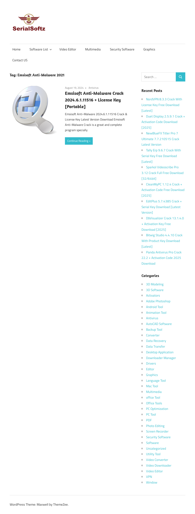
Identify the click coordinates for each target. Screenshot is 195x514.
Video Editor (67, 49)
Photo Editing (155, 425)
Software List (41, 49)
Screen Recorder (157, 431)
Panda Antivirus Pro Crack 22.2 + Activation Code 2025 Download (161, 258)
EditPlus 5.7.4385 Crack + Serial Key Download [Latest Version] (161, 207)
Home (16, 49)
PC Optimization (157, 408)
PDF (149, 420)
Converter (153, 335)
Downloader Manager (161, 357)
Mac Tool (152, 386)
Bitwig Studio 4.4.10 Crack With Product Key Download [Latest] (161, 241)
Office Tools (154, 403)
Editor (150, 369)
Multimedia (93, 49)
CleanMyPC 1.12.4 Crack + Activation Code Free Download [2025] (163, 190)
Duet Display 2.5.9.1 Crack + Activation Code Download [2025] (163, 122)
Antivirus (94, 88)
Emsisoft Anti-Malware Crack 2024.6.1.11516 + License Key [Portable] (94, 99)
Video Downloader (158, 465)
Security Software (122, 49)
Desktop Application (159, 352)
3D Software (155, 289)
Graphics (149, 49)
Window (151, 482)
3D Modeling (155, 284)
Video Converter (157, 459)
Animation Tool (156, 312)
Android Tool (154, 306)
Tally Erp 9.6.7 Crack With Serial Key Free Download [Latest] (161, 156)
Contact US (19, 60)
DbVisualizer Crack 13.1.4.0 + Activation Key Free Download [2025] (162, 224)
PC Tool (151, 414)
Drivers (151, 363)
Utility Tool (153, 454)
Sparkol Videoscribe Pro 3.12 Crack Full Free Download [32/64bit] (162, 173)
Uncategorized (156, 448)
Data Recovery (156, 340)
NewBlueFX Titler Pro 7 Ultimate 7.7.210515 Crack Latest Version (160, 139)
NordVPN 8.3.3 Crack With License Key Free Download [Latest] (161, 105)
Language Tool (156, 380)
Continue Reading (77, 141)
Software (152, 442)
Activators (153, 295)
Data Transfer (155, 346)
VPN (149, 476)
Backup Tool (154, 329)
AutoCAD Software (159, 323)
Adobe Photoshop (158, 301)
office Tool (153, 397)
